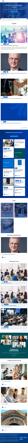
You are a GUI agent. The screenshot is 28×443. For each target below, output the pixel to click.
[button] (27, 1)
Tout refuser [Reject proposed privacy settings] (25, 437)
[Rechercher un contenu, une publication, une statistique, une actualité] (14, 19)
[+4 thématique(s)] (9, 148)
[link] (14, 13)
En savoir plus (5, 166)
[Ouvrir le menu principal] (0, 1)
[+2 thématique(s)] (8, 44)
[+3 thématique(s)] (20, 181)
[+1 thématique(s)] (7, 72)
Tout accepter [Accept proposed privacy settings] (21, 437)
